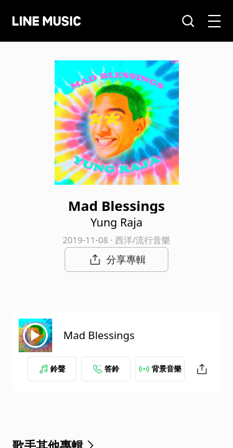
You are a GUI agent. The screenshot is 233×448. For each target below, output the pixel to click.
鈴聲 (52, 368)
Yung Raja (117, 222)
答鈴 (106, 368)
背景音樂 (160, 368)
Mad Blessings (99, 335)
